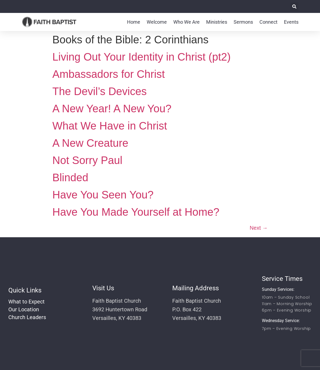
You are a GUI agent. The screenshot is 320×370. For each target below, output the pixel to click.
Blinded (70, 177)
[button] (294, 6)
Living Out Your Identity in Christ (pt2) (141, 57)
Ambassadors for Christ (108, 74)
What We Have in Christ (109, 126)
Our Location (23, 309)
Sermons (243, 22)
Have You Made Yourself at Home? (135, 212)
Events (291, 22)
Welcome (157, 22)
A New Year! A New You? (112, 108)
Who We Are (186, 22)
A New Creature (90, 143)
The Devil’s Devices (99, 91)
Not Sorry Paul (87, 160)
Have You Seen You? (103, 195)
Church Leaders (27, 317)
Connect (268, 22)
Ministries (216, 22)
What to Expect (26, 301)
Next (259, 228)
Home (133, 22)
